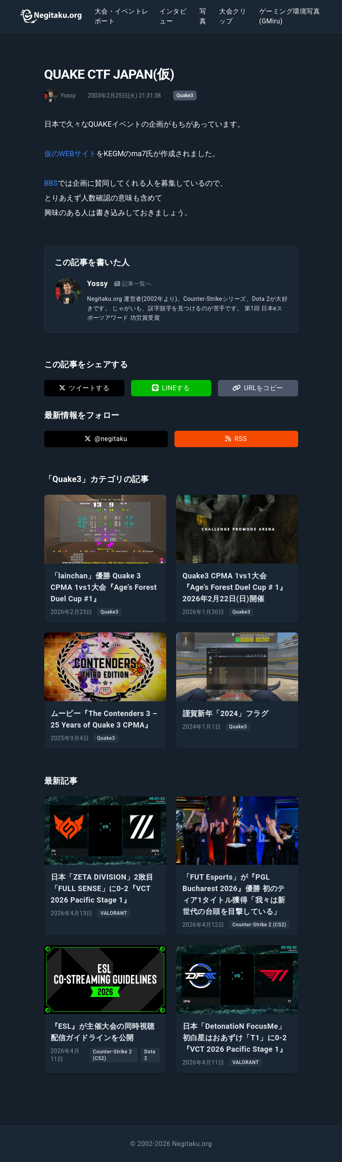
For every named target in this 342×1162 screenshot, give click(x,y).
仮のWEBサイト (70, 153)
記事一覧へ (133, 283)
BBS (51, 183)
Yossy (97, 283)
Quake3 (185, 95)
